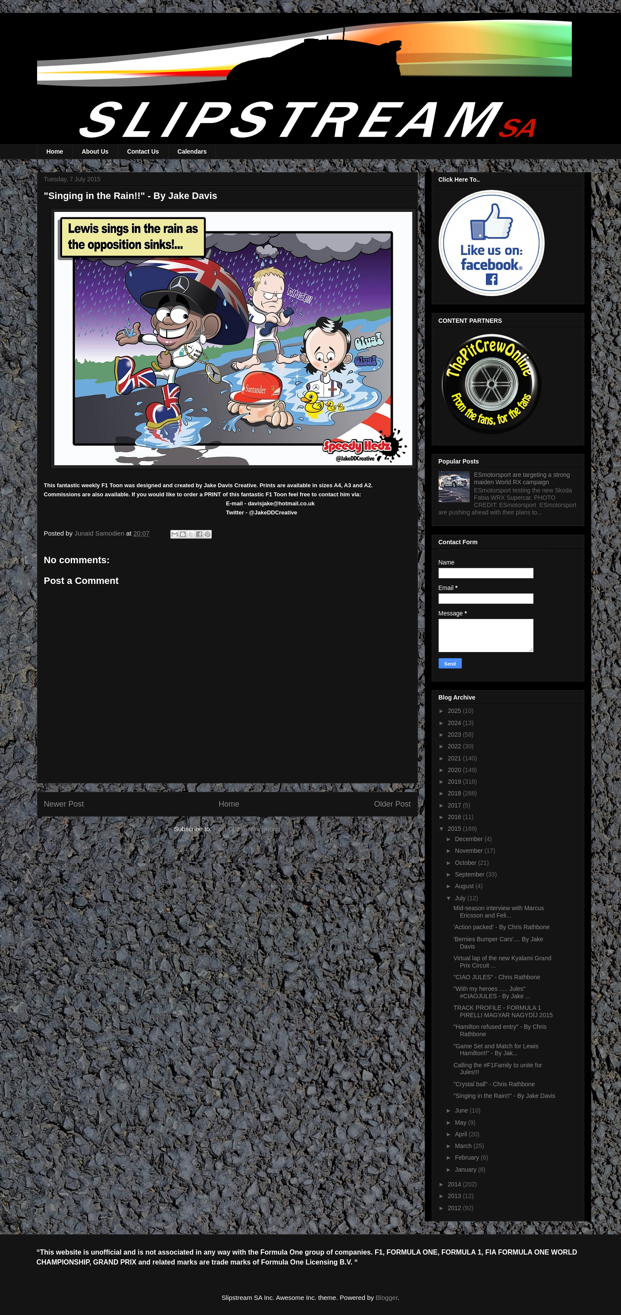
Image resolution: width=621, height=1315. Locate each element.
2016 (455, 817)
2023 (455, 734)
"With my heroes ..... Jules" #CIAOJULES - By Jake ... (491, 992)
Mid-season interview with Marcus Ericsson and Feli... (498, 912)
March (464, 1145)
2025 (455, 710)
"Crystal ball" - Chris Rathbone (494, 1084)
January (466, 1169)
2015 (455, 828)
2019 (455, 781)
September (470, 874)
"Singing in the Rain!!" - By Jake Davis (504, 1095)
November (469, 850)
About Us (95, 151)
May (461, 1122)
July (461, 898)
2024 (455, 722)
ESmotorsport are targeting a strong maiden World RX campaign (522, 478)
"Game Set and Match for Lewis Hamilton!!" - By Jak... (495, 1050)
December (469, 839)
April (462, 1134)
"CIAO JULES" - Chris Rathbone (496, 977)
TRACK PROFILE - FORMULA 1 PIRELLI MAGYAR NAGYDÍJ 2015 (502, 1011)
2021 (455, 758)
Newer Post (64, 804)
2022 (455, 746)
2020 (455, 769)
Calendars (192, 151)
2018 (455, 793)
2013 (455, 1195)
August (465, 886)
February (468, 1157)
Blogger (387, 1297)
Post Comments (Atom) (247, 829)
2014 (455, 1184)
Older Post (392, 804)
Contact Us (143, 151)
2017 (455, 805)
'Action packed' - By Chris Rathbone (501, 927)
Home (55, 151)
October (466, 862)
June (462, 1110)
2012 (455, 1208)
